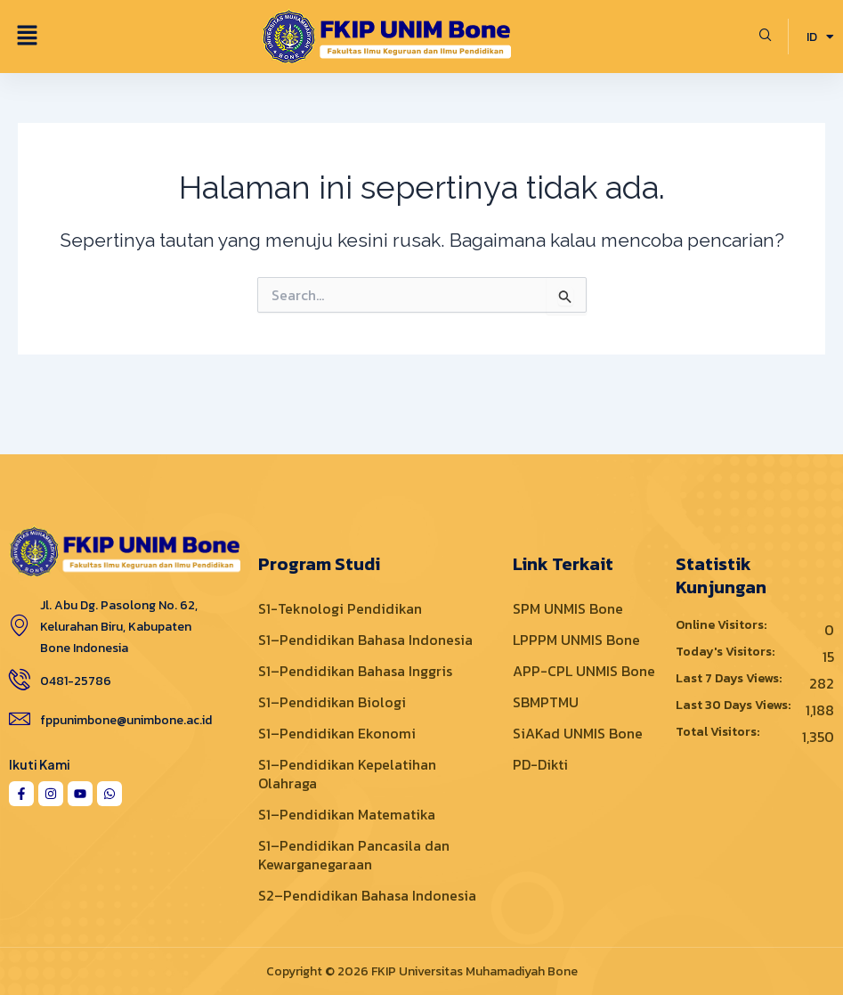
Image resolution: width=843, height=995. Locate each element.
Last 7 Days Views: (730, 679)
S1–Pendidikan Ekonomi (337, 733)
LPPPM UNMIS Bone (576, 639)
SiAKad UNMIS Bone (578, 733)
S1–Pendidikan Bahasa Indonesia (365, 639)
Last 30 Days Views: (734, 705)
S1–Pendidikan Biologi (332, 702)
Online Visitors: (722, 625)
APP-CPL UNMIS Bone (584, 670)
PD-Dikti (540, 764)
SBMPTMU (546, 702)
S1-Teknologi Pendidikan (340, 608)
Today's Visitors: (726, 652)
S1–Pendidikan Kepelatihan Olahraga (347, 774)
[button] (27, 36)
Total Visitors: (719, 732)
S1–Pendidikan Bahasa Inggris (355, 670)
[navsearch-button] (765, 36)
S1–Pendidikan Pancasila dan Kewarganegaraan (354, 855)
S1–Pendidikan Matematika (346, 814)
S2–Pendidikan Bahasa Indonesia (367, 895)
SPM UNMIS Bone (568, 608)
